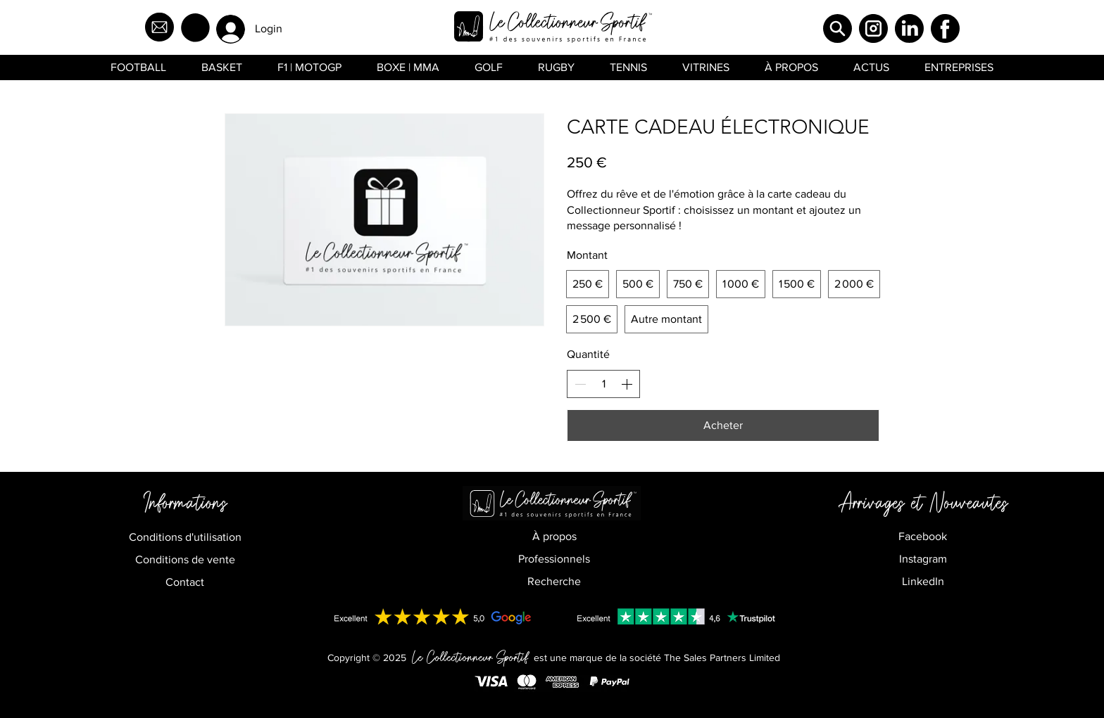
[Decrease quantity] (580, 384)
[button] (195, 27)
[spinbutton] (603, 384)
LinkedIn (923, 581)
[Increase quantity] (626, 384)
